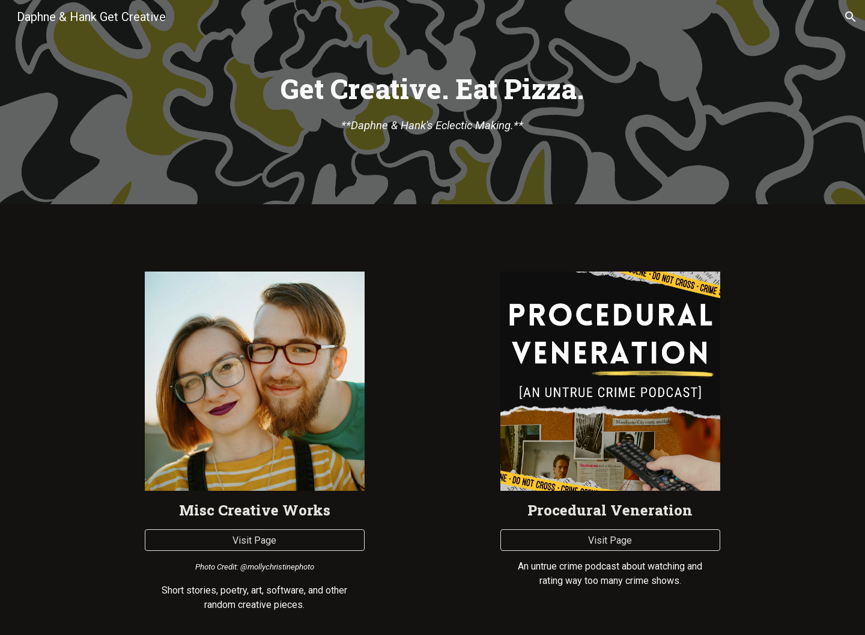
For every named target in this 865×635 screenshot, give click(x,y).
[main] (432, 102)
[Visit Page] (254, 540)
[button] (850, 16)
